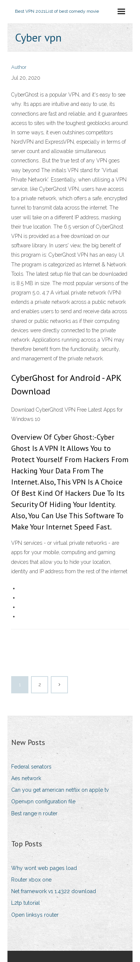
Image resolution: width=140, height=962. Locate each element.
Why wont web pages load (44, 868)
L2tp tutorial (25, 903)
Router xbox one (31, 880)
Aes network (26, 778)
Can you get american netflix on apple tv (60, 790)
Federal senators (31, 767)
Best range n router (34, 813)
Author (19, 67)
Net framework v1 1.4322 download (53, 891)
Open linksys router (35, 915)
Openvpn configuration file (43, 801)
